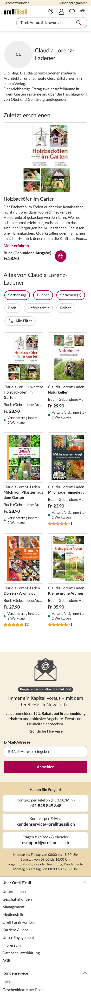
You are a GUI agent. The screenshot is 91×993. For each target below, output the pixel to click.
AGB (6, 935)
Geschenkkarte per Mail (22, 972)
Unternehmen (14, 866)
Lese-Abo (10, 987)
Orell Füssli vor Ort (18, 896)
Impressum (11, 919)
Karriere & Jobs (15, 904)
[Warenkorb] (82, 12)
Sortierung (30, 295)
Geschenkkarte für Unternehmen (30, 979)
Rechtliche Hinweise (45, 705)
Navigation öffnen (7, 22)
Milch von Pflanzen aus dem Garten (23, 453)
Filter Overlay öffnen (9, 295)
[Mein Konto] (61, 12)
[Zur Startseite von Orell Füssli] (20, 12)
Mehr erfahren (16, 246)
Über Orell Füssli (44, 857)
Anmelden (45, 741)
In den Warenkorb (61, 256)
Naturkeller (67, 352)
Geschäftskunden (16, 3)
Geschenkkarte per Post (22, 964)
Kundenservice (44, 947)
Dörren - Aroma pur (23, 554)
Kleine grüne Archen (67, 554)
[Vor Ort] (51, 12)
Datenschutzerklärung (21, 927)
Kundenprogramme (73, 3)
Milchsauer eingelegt (67, 453)
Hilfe (6, 956)
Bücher (56, 295)
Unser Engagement (18, 912)
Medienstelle (13, 889)
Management (13, 881)
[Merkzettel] (72, 12)
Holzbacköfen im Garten (45, 158)
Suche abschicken (78, 22)
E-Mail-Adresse (17, 716)
